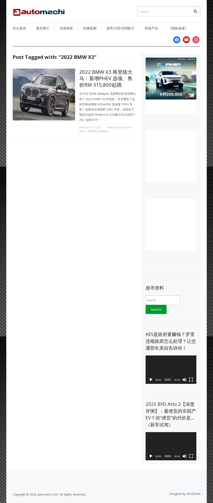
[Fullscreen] (191, 380)
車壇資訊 (103, 131)
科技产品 (151, 28)
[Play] (151, 380)
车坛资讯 (19, 28)
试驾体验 (66, 28)
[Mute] (184, 380)
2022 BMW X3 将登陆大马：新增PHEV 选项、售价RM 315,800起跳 (106, 78)
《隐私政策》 (178, 28)
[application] (171, 369)
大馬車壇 (92, 131)
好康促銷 (90, 28)
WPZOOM (193, 494)
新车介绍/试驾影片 (121, 28)
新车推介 (43, 28)
